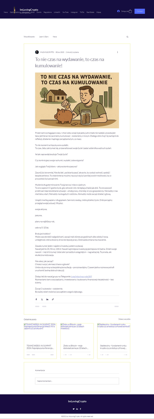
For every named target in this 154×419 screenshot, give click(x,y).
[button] (127, 37)
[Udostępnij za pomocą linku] (53, 299)
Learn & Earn (43, 37)
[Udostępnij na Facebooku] (36, 299)
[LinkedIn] (77, 409)
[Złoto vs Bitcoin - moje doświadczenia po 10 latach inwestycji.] (77, 332)
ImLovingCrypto (77, 401)
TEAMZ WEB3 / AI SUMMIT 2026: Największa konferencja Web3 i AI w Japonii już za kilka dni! (40, 346)
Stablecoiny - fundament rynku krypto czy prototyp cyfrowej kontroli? (113, 346)
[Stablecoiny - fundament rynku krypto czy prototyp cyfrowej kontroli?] (113, 332)
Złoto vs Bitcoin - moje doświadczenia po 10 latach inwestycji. (75, 346)
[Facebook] (80, 409)
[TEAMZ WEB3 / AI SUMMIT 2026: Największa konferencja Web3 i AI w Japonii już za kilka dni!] (40, 332)
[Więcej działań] (117, 52)
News (55, 37)
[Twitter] (74, 409)
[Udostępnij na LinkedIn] (47, 299)
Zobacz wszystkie (124, 319)
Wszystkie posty (29, 37)
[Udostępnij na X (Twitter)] (42, 299)
